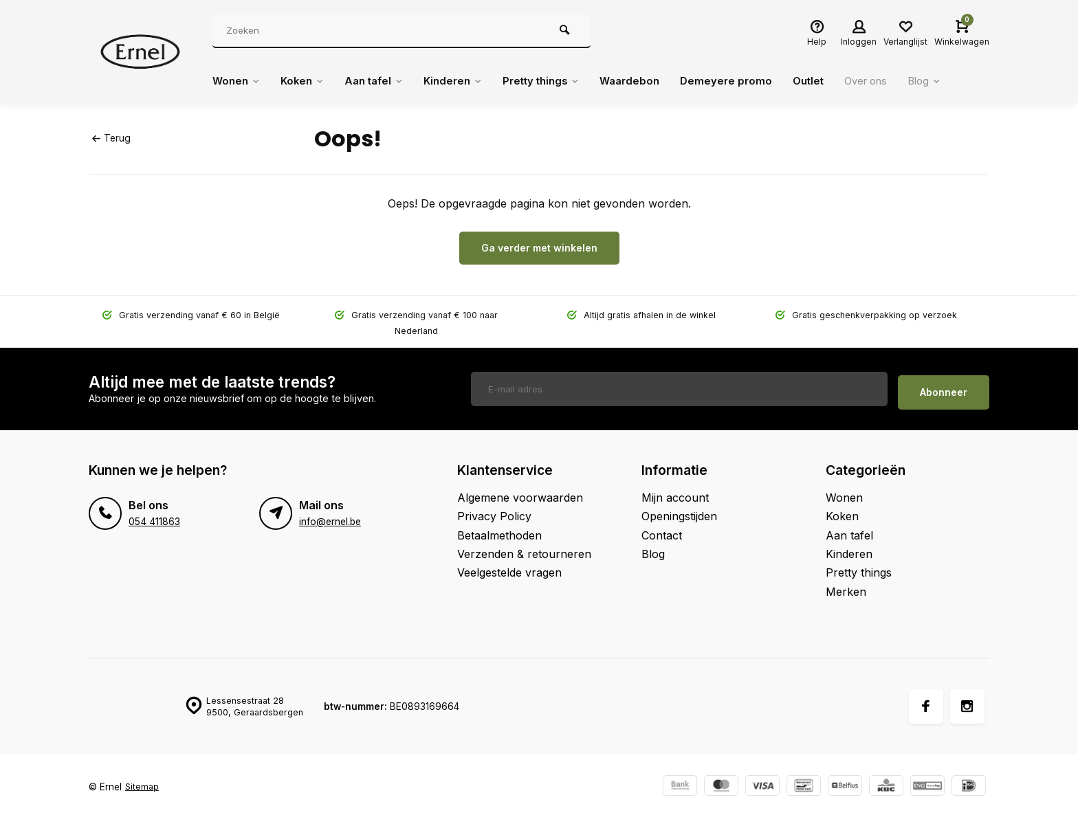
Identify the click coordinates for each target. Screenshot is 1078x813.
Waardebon (653, 81)
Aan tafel (383, 81)
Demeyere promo (752, 81)
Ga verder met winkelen (539, 248)
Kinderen (466, 81)
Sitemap (142, 780)
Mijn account (675, 491)
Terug (110, 138)
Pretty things (559, 81)
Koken (307, 81)
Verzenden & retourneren (524, 547)
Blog (961, 81)
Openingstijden (679, 509)
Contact (661, 528)
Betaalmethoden (499, 528)
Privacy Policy (494, 509)
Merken (846, 585)
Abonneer (943, 385)
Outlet (837, 81)
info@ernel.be (329, 514)
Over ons (898, 81)
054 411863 (154, 514)
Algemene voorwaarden (520, 491)
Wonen (237, 81)
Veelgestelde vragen (509, 565)
